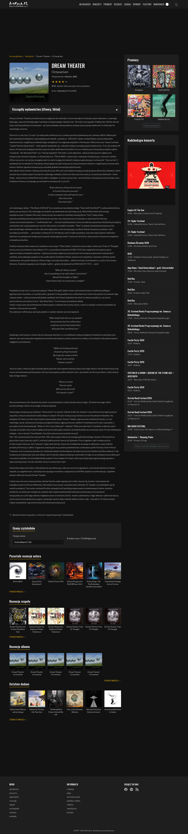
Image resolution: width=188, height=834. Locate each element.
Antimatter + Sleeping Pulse (140, 437)
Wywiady (137, 4)
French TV (139, 119)
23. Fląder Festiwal (136, 221)
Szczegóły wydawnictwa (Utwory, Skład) (36, 109)
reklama (70, 805)
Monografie (159, 4)
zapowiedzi (14, 797)
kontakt (70, 812)
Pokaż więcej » (16, 591)
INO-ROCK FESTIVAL (136, 426)
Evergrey (139, 90)
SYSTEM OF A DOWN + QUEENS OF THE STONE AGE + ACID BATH (151, 374)
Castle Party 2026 (136, 340)
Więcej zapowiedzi (151, 125)
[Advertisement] (94, 30)
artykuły (12, 812)
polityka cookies (73, 801)
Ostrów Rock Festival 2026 (140, 398)
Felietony (147, 4)
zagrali (12, 805)
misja (69, 793)
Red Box (131, 278)
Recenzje (118, 4)
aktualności (14, 789)
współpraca (72, 808)
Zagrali (127, 4)
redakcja (70, 789)
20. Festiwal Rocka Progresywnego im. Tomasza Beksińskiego (149, 313)
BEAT (130, 253)
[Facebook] (125, 789)
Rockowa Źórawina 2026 (138, 242)
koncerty (13, 793)
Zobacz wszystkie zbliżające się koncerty (151, 446)
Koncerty (97, 4)
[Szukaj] (176, 4)
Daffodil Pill (163, 90)
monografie (14, 808)
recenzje (13, 801)
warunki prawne (73, 797)
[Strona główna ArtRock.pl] (18, 4)
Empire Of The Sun (136, 210)
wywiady (12, 816)
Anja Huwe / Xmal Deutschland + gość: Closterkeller (151, 267)
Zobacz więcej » (17, 719)
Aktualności (85, 4)
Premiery (108, 4)
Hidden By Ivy (164, 119)
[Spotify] (131, 789)
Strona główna (15, 56)
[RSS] (137, 789)
